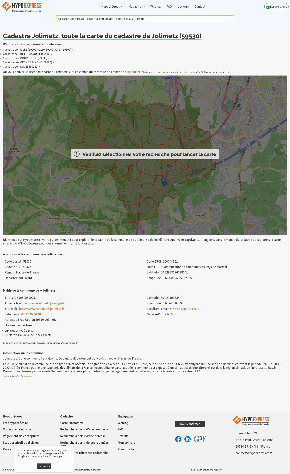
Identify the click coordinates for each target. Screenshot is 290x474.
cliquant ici (132, 72)
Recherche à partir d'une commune (84, 429)
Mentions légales (212, 469)
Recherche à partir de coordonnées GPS (84, 444)
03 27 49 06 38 (31, 314)
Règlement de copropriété (21, 436)
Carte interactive (72, 423)
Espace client (276, 7)
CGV (193, 469)
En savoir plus (26, 376)
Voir (173, 314)
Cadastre (135, 6)
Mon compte (126, 442)
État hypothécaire (15, 423)
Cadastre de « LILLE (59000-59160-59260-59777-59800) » (38, 50)
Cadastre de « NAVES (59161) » (21, 67)
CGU (199, 469)
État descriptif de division (21, 442)
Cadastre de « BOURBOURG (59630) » (26, 58)
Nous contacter (190, 424)
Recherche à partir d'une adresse (83, 436)
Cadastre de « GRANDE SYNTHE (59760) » (28, 62)
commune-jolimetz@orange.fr (44, 303)
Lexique (183, 6)
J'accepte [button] (44, 466)
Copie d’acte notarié (17, 429)
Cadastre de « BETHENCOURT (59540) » (27, 54)
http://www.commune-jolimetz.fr (41, 309)
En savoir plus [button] (56, 456)
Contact (200, 6)
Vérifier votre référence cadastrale (84, 453)
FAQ (169, 6)
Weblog (155, 6)
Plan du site (126, 449)
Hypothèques (110, 6)
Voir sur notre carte (186, 309)
